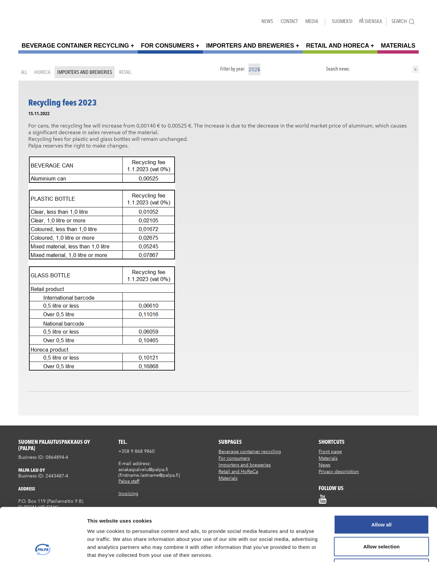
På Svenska (370, 21)
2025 (254, 70)
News (267, 21)
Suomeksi (342, 21)
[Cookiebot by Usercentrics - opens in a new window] (43, 549)
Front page (330, 451)
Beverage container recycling (75, 45)
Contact (289, 21)
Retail (125, 72)
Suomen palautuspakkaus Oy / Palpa (39, 20)
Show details (349, 549)
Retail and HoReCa (337, 45)
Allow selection (381, 496)
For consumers (167, 45)
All (24, 72)
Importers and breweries (250, 45)
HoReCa (42, 72)
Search (403, 21)
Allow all (381, 474)
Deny (381, 518)
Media (311, 21)
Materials (398, 45)
